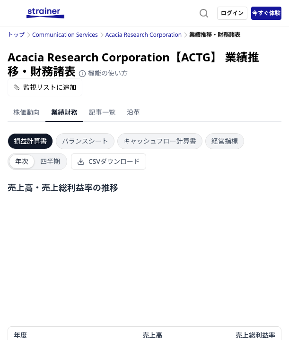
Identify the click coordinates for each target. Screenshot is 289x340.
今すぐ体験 (266, 13)
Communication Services (65, 35)
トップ (16, 35)
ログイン (232, 13)
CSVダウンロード (108, 161)
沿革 (133, 112)
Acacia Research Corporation (143, 35)
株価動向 (26, 112)
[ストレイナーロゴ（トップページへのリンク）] (45, 13)
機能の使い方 (103, 72)
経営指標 (224, 140)
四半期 (50, 161)
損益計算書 (30, 140)
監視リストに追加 (45, 87)
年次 (21, 161)
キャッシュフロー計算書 (159, 140)
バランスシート (85, 140)
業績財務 (64, 112)
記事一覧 (102, 112)
